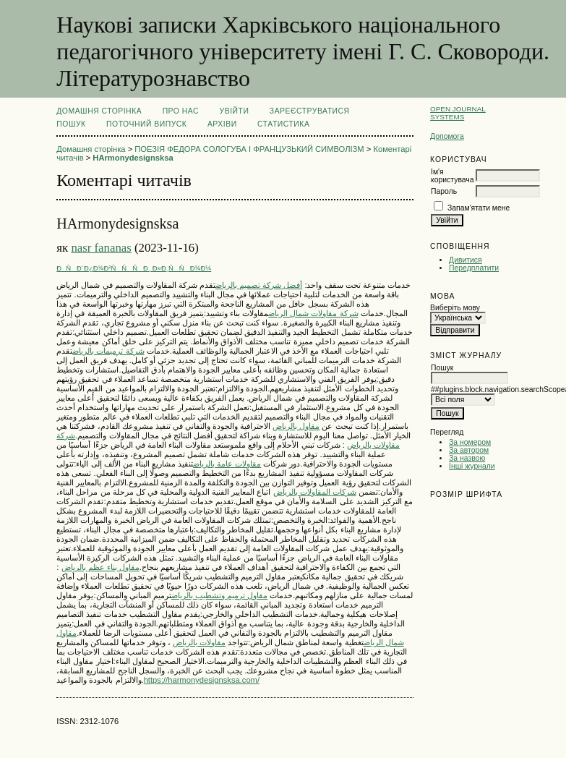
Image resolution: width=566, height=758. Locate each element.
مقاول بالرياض (296, 426)
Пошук (70, 124)
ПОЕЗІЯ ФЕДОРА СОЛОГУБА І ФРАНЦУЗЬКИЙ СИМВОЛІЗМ (249, 149)
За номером (470, 442)
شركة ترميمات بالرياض (108, 350)
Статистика (283, 124)
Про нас (181, 111)
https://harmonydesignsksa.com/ (202, 680)
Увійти (234, 111)
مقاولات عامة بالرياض (227, 463)
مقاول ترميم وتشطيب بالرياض (219, 595)
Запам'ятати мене (478, 208)
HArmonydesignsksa (133, 157)
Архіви (222, 124)
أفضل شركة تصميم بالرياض (258, 285)
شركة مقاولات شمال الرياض (313, 313)
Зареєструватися (310, 111)
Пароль (444, 191)
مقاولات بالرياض (199, 642)
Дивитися (465, 260)
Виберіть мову (455, 308)
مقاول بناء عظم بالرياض (100, 567)
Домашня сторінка (99, 111)
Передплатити (474, 268)
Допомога (447, 136)
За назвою (467, 458)
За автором (469, 450)
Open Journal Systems (458, 113)
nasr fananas (101, 248)
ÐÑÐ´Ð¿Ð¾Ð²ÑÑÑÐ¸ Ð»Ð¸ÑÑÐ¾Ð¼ (133, 268)
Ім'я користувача (452, 176)
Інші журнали (471, 466)
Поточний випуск (146, 124)
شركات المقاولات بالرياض (314, 491)
